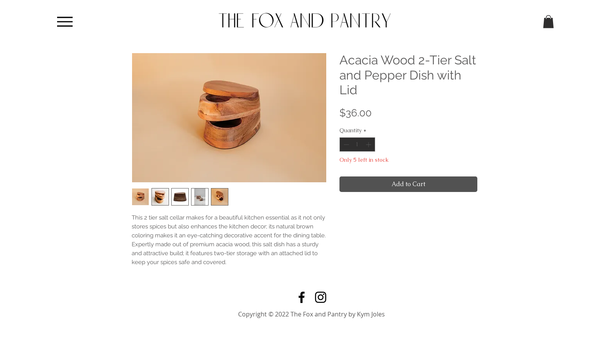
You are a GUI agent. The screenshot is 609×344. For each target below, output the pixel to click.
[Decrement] (345, 144)
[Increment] (369, 144)
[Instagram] (320, 297)
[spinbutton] (357, 144)
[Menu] (65, 21)
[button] (548, 21)
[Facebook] (301, 297)
